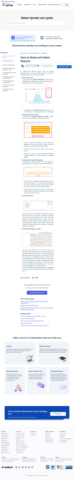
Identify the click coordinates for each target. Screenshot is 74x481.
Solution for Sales (20, 443)
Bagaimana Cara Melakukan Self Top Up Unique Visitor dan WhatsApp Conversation (37, 308)
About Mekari (63, 433)
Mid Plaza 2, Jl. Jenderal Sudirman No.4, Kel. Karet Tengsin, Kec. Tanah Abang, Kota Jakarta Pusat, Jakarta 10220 (10, 460)
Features (19, 4)
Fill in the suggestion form (37, 292)
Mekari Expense (5, 442)
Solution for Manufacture (22, 447)
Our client (62, 437)
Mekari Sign (4, 438)
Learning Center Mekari (30, 65)
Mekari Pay (4, 447)
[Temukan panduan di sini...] (37, 23)
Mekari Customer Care (54, 4)
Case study (33, 433)
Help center (48, 433)
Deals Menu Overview (27, 323)
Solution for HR (19, 440)
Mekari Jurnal (4, 435)
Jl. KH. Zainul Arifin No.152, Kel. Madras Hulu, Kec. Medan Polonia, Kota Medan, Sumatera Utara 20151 (63, 460)
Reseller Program (49, 440)
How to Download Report (9, 65)
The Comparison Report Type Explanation (8, 77)
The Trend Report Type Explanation (8, 85)
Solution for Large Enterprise (20, 437)
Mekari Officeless (5, 444)
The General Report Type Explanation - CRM (9, 69)
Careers (62, 438)
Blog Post (33, 435)
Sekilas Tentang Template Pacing (30, 305)
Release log (27, 4)
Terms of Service (64, 442)
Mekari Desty (4, 451)
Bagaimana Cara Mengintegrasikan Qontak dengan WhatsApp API (34, 302)
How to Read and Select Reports (8, 56)
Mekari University (5, 452)
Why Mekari (62, 435)
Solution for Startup (20, 433)
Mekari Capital (4, 449)
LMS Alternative (19, 452)
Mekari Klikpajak (5, 445)
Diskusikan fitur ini (64, 66)
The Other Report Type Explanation (8, 89)
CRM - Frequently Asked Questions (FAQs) (32, 321)
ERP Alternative (19, 450)
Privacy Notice (63, 440)
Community (47, 437)
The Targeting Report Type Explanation (9, 73)
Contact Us (47, 435)
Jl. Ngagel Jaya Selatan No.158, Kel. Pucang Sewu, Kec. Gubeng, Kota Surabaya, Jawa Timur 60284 (29, 460)
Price (34, 4)
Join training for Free (47, 65)
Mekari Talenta (5, 433)
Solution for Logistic (20, 449)
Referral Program (49, 438)
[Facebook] (32, 278)
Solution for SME (20, 435)
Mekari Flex (4, 440)
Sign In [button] (67, 5)
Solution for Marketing (21, 445)
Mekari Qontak (42, 4)
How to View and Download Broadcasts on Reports (35, 325)
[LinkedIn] (37, 278)
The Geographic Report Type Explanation (8, 81)
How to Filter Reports (8, 60)
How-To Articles (49, 442)
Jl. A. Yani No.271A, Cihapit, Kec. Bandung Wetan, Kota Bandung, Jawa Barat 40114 (47, 460)
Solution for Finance (21, 442)
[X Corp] (34, 278)
